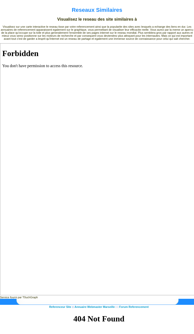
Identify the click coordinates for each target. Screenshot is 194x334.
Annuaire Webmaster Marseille (95, 306)
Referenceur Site (60, 306)
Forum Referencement (134, 306)
